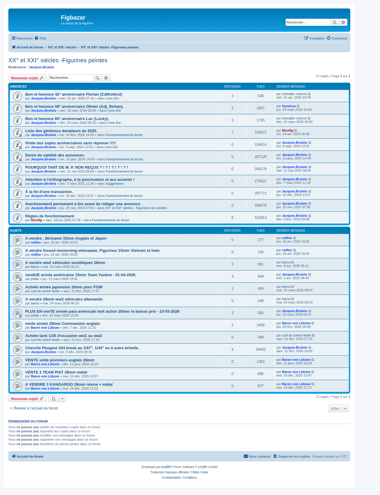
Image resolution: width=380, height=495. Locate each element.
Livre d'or (112, 98)
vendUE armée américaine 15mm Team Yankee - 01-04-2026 (80, 275)
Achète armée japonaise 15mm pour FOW (63, 287)
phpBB (165, 467)
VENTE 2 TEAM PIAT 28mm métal (56, 372)
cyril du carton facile (45, 291)
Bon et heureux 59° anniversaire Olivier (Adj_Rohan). (74, 106)
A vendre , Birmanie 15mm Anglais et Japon (66, 238)
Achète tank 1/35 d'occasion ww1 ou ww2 (63, 335)
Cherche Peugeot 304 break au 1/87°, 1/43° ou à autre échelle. (82, 348)
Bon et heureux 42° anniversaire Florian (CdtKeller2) (73, 94)
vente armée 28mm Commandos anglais (62, 323)
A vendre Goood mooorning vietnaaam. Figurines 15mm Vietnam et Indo (92, 250)
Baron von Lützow (45, 327)
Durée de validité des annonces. (55, 155)
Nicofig (287, 130)
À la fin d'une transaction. (49, 191)
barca (35, 266)
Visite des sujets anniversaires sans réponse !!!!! (70, 143)
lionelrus (289, 106)
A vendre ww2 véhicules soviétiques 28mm (65, 262)
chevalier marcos (294, 94)
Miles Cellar (200, 472)
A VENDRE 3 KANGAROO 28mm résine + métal (69, 384)
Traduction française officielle (170, 472)
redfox (36, 242)
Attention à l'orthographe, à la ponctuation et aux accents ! (79, 179)
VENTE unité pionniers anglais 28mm (59, 360)
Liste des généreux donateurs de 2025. (61, 131)
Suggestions (115, 183)
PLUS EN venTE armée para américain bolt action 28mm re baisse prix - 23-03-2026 (102, 311)
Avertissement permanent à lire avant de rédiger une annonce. (83, 204)
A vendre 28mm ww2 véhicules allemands (64, 299)
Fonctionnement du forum (123, 135)
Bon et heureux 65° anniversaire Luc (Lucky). (67, 118)
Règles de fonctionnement (49, 216)
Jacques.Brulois (41, 67)
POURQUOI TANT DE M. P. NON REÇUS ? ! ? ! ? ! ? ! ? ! (76, 167)
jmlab (35, 279)
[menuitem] (40, 38)
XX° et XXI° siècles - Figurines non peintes (136, 208)
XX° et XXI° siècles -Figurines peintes (57, 60)
